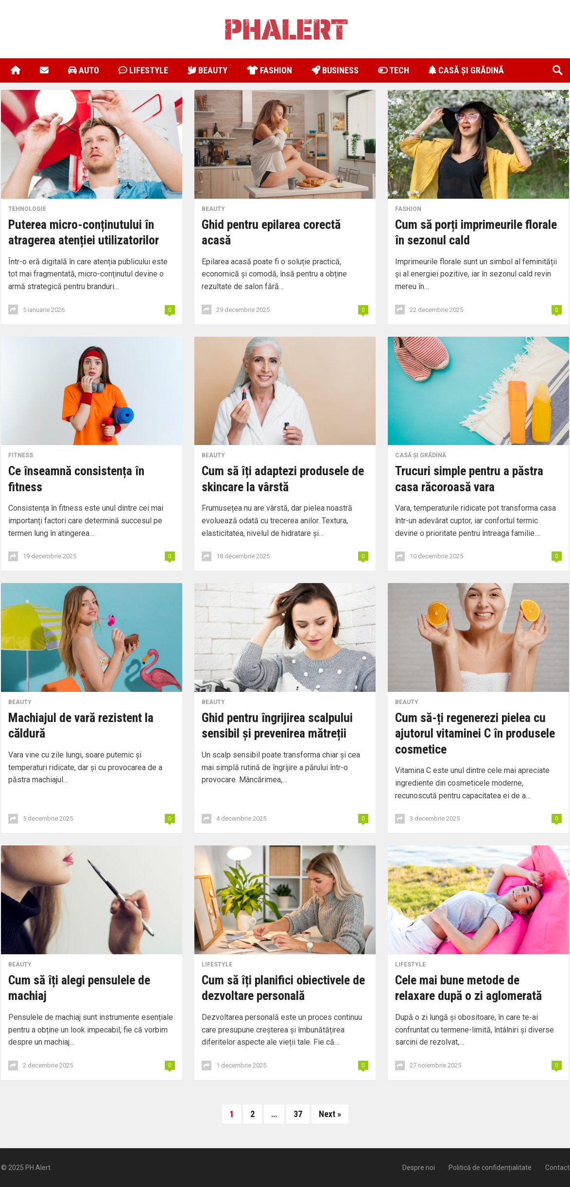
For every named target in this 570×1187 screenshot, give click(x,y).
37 (298, 1114)
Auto (83, 70)
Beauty (207, 70)
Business (335, 70)
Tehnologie (27, 209)
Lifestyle (143, 70)
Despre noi (418, 1167)
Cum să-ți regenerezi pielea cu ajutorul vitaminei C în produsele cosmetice (475, 733)
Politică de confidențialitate (490, 1167)
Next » (330, 1114)
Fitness (20, 455)
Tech (393, 70)
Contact (557, 1167)
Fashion (269, 70)
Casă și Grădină (466, 70)
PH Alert (38, 1167)
